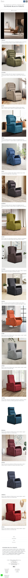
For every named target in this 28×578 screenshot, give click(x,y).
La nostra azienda (5, 569)
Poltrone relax (14, 4)
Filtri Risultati (14, 10)
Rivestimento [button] (14, 538)
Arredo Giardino (22, 572)
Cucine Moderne (14, 569)
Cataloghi (5, 572)
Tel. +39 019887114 (14, 563)
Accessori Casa (22, 570)
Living (14, 571)
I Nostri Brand (5, 571)
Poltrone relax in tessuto (20, 4)
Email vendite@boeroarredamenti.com (14, 564)
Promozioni (14, 572)
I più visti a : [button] (14, 542)
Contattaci (5, 573)
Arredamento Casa (8, 4)
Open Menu (27, 1)
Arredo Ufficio (23, 571)
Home (4, 4)
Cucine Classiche (14, 570)
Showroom (5, 570)
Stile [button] (14, 540)
